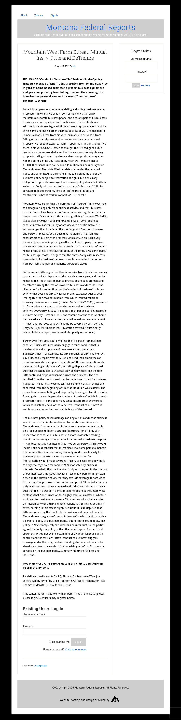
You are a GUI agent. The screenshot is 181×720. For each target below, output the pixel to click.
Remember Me (61, 642)
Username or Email (34, 615)
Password (28, 627)
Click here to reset (75, 650)
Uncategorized (40, 666)
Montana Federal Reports (90, 27)
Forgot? (145, 86)
